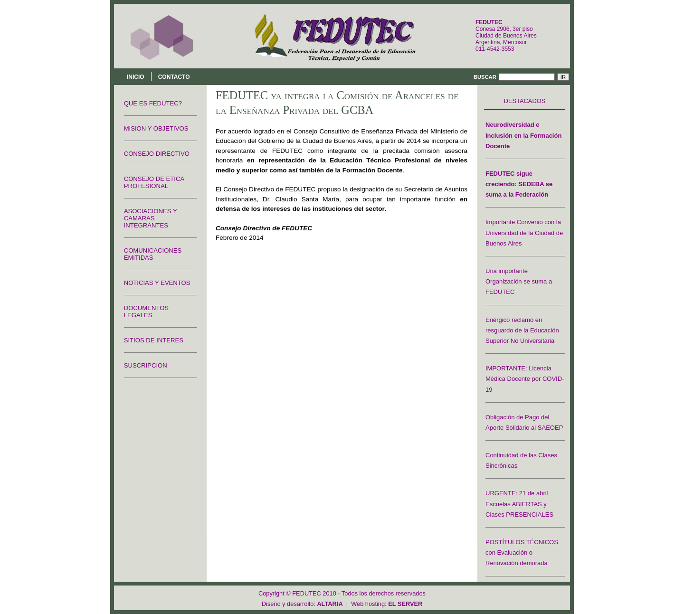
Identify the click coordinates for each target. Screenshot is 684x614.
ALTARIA (329, 603)
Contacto (174, 77)
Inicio (135, 77)
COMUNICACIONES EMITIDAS (153, 254)
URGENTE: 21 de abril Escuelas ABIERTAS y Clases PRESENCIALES (519, 504)
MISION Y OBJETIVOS (156, 128)
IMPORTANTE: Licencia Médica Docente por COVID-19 (524, 379)
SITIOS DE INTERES (153, 340)
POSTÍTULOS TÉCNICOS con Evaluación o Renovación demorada (521, 552)
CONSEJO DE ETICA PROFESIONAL (154, 182)
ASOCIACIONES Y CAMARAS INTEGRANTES (150, 218)
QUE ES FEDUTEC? (153, 103)
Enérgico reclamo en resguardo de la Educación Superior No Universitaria (522, 330)
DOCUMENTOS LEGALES (146, 311)
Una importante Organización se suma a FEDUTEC (518, 281)
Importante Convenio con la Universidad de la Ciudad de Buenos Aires (524, 232)
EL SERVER (405, 603)
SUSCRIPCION (145, 365)
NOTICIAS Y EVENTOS (157, 282)
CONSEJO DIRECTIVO (157, 153)
